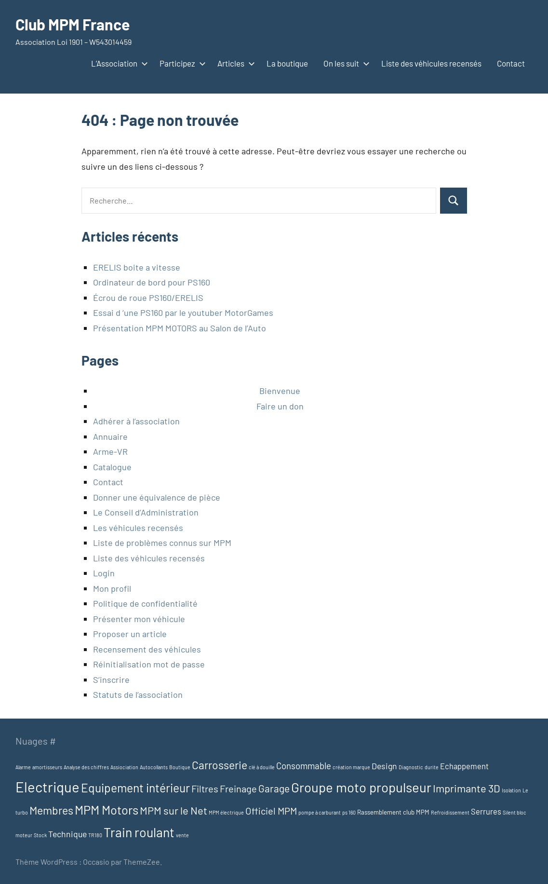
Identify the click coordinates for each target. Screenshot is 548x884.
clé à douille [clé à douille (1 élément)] (262, 767)
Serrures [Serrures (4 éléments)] (486, 811)
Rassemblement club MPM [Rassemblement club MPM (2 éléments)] (393, 812)
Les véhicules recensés (138, 527)
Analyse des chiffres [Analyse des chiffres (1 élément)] (86, 767)
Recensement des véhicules (147, 649)
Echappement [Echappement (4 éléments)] (464, 766)
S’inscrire (111, 679)
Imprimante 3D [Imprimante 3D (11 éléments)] (466, 788)
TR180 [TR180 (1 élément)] (95, 835)
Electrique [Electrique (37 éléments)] (47, 786)
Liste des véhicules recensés (431, 63)
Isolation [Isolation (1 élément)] (511, 790)
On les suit (344, 63)
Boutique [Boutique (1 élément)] (179, 767)
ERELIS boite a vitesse (136, 267)
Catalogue (112, 467)
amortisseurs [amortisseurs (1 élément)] (47, 767)
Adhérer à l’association (136, 421)
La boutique (287, 63)
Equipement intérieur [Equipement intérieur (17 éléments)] (135, 787)
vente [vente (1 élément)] (182, 835)
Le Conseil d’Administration (146, 512)
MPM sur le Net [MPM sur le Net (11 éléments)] (173, 810)
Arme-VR (110, 451)
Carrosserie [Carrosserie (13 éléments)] (219, 765)
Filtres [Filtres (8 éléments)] (204, 788)
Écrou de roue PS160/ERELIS (148, 297)
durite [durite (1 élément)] (432, 767)
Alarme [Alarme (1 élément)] (23, 767)
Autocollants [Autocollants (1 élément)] (154, 767)
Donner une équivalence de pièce (156, 497)
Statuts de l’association (138, 694)
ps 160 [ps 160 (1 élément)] (349, 812)
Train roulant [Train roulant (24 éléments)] (139, 832)
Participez (181, 63)
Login (104, 573)
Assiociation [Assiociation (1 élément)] (124, 767)
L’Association (117, 63)
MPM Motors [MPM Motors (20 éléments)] (106, 809)
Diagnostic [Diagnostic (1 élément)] (411, 767)
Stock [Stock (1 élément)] (40, 835)
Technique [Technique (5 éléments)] (67, 834)
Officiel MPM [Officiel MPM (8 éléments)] (271, 810)
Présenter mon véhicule (139, 618)
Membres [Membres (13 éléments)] (51, 810)
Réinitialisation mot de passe (149, 664)
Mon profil (112, 588)
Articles (234, 63)
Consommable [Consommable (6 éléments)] (303, 765)
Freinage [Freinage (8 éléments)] (238, 788)
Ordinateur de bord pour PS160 (151, 282)
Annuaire (110, 436)
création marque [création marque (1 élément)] (351, 767)
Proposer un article (130, 633)
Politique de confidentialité (145, 603)
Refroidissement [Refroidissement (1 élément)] (450, 812)
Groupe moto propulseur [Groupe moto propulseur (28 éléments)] (361, 787)
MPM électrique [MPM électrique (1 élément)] (226, 812)
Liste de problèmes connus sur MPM (162, 542)
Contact (511, 63)
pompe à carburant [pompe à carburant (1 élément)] (319, 812)
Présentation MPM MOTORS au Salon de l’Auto (179, 328)
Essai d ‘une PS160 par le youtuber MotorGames (183, 312)
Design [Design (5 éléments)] (384, 766)
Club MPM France (72, 24)
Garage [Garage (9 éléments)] (274, 788)
